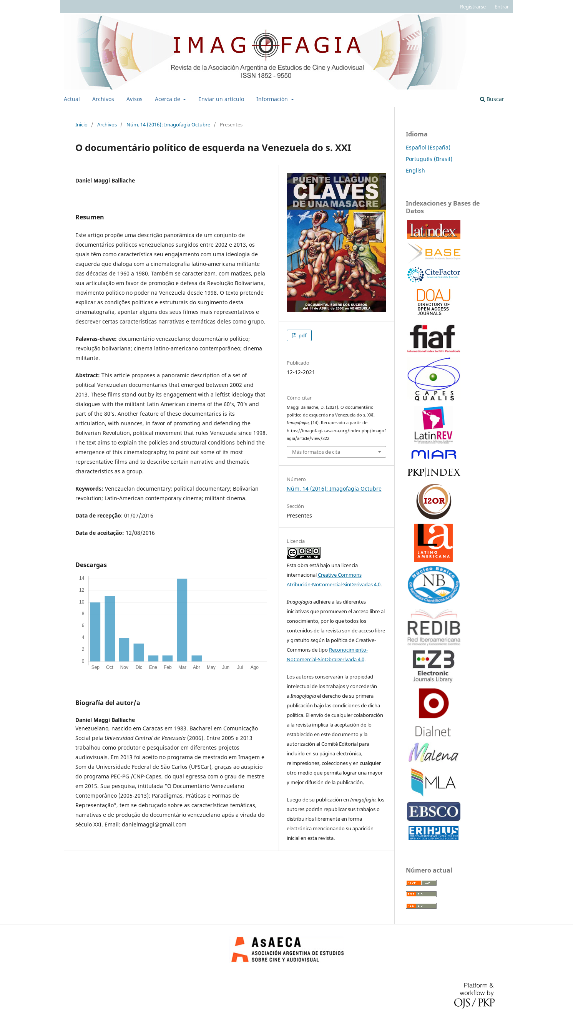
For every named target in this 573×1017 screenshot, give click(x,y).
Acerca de (168, 99)
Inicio (81, 124)
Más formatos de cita (316, 451)
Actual (72, 99)
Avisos (134, 99)
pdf (301, 335)
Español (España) (428, 147)
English (415, 170)
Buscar (492, 99)
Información (272, 99)
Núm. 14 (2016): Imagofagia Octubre (168, 124)
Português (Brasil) (429, 159)
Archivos (103, 99)
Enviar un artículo (221, 99)
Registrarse (473, 6)
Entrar (502, 6)
